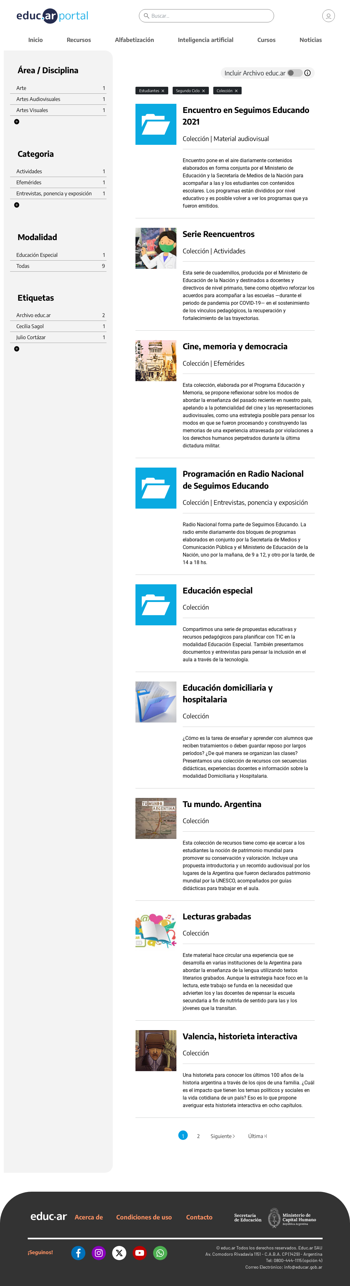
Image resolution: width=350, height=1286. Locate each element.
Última (257, 1136)
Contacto (199, 1217)
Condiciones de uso (144, 1217)
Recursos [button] (79, 39)
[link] (328, 15)
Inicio (35, 39)
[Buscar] (213, 15)
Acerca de (89, 1217)
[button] (16, 122)
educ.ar (228, 1247)
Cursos (266, 39)
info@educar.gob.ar (303, 1267)
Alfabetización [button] (134, 39)
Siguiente (223, 1136)
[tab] (148, 73)
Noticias (311, 39)
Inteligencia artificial (205, 39)
